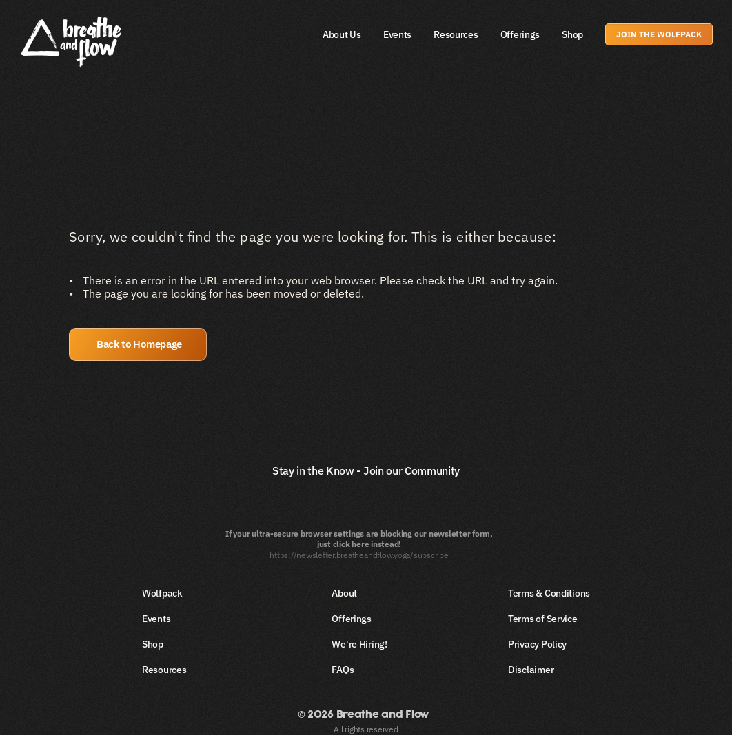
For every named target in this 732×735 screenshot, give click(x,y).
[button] (138, 344)
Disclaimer (530, 669)
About (344, 593)
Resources (456, 34)
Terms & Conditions (549, 593)
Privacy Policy (537, 644)
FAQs (343, 669)
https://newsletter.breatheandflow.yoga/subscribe (359, 555)
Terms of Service (543, 618)
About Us (342, 34)
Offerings (520, 34)
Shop (572, 34)
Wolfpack (162, 593)
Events (397, 34)
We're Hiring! (359, 644)
